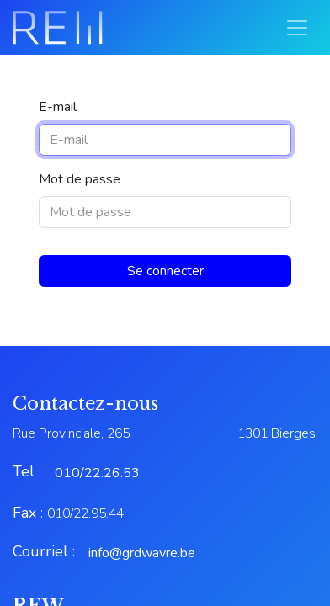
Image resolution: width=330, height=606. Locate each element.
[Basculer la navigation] (297, 27)
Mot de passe (79, 179)
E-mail (58, 107)
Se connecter (165, 271)
